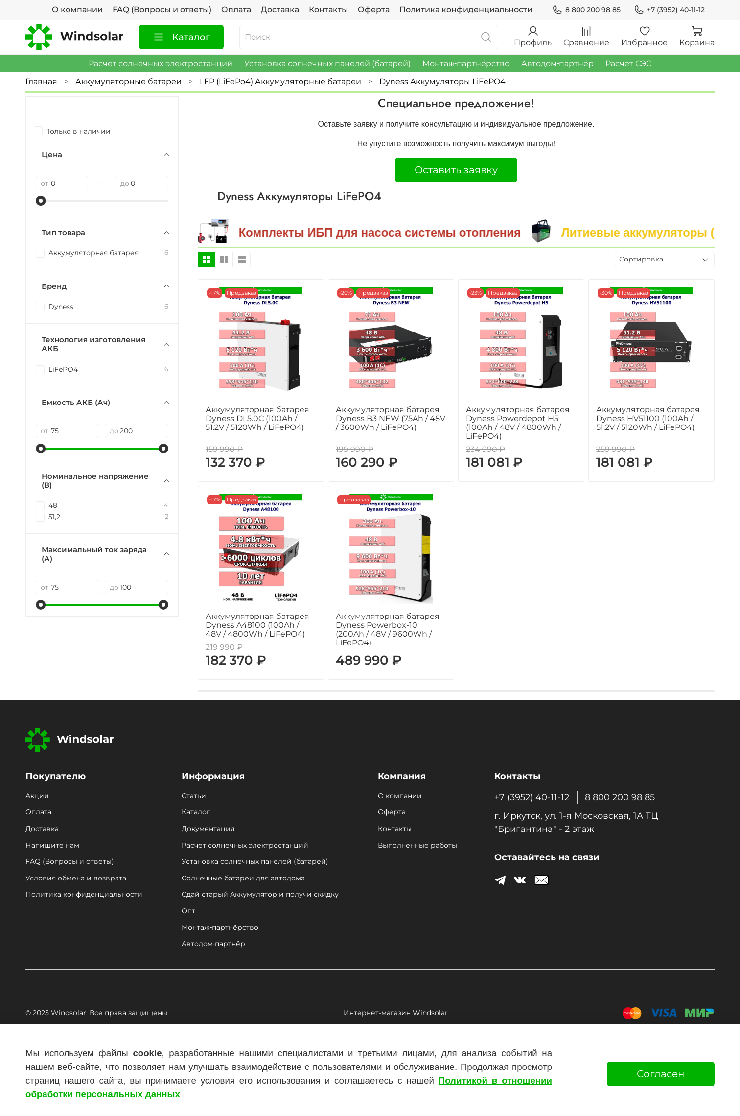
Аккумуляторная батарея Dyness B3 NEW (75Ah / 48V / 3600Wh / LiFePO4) (390, 418)
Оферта (374, 9)
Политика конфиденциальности (465, 9)
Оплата (236, 9)
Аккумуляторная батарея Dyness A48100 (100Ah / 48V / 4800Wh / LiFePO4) (257, 625)
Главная (41, 81)
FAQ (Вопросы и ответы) (162, 9)
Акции (37, 795)
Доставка (280, 9)
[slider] (40, 200)
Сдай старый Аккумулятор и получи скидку (260, 894)
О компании (77, 9)
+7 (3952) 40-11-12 (669, 10)
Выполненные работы (417, 845)
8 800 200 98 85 (586, 10)
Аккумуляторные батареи (128, 81)
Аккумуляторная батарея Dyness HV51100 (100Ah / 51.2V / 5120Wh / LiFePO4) (648, 418)
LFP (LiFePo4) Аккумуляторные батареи (280, 81)
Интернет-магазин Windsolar (396, 1012)
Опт (188, 910)
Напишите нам (52, 845)
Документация (208, 828)
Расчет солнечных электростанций (160, 63)
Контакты (328, 9)
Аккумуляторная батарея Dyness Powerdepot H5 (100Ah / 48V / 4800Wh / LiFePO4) (518, 423)
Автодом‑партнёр (557, 63)
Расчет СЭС (628, 63)
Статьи (194, 795)
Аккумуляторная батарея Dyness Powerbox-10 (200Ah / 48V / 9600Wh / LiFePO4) (387, 629)
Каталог (181, 37)
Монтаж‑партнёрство (465, 63)
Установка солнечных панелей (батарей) (327, 63)
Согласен (661, 1074)
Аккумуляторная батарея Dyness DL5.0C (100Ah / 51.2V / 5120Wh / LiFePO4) (257, 418)
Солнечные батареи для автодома (243, 878)
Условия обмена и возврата (75, 878)
